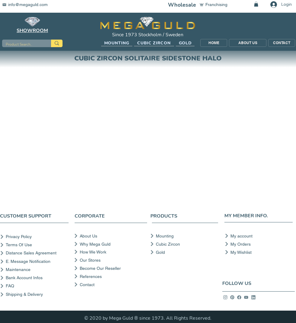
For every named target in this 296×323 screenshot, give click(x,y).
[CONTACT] (281, 43)
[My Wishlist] (256, 252)
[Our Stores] (110, 260)
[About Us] (110, 236)
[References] (110, 276)
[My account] (256, 236)
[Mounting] (182, 236)
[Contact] (110, 285)
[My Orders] (256, 244)
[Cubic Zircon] (182, 244)
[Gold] (182, 252)
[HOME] (213, 43)
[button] (117, 43)
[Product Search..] (22, 45)
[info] (225, 297)
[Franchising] (216, 5)
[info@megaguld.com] (28, 5)
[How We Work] (110, 252)
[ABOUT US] (247, 43)
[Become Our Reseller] (110, 268)
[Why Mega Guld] (110, 244)
